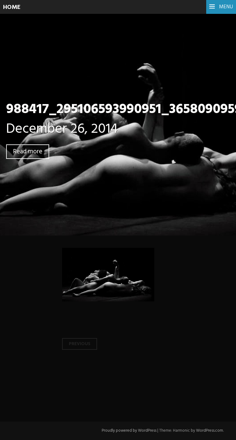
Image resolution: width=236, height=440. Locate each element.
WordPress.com (209, 430)
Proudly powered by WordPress (129, 430)
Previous (79, 344)
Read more (27, 152)
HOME (12, 7)
